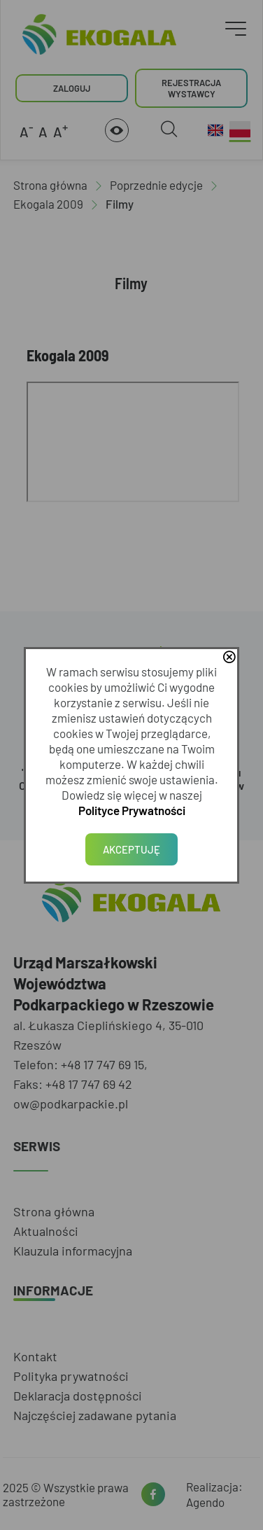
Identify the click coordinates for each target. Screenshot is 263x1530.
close (231, 658)
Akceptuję (131, 849)
